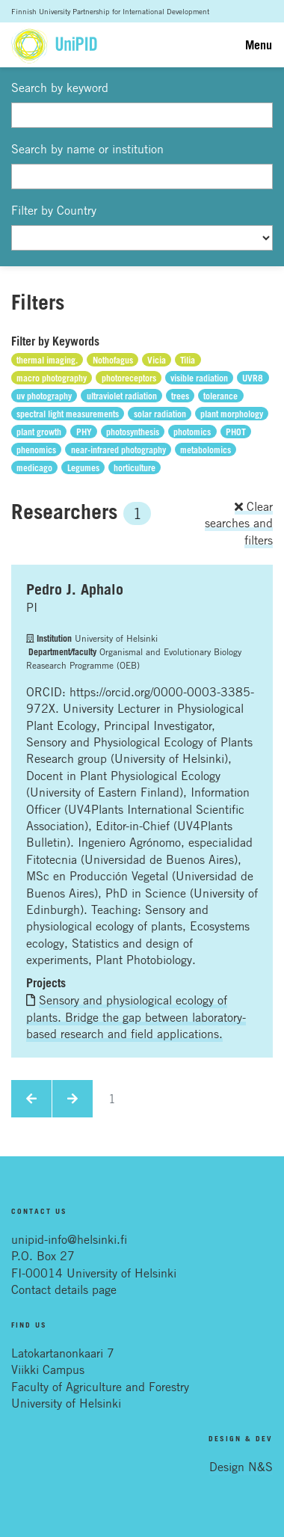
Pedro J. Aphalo (74, 589)
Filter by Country (53, 210)
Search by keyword (59, 87)
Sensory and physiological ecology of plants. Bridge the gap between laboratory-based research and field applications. (136, 1017)
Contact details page (64, 1289)
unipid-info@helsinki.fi (69, 1239)
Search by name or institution (87, 148)
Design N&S (241, 1466)
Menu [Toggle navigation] (258, 44)
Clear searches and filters (239, 523)
